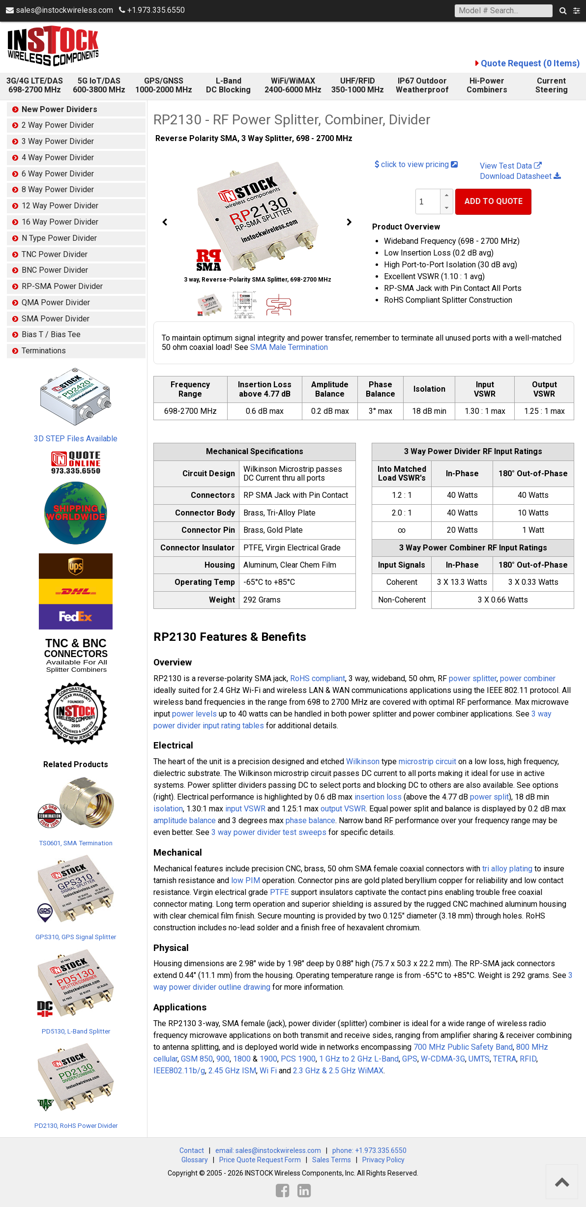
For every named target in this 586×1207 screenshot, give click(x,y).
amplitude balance (184, 820)
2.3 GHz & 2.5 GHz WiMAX (338, 1070)
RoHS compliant (317, 678)
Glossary (194, 1160)
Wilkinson (363, 761)
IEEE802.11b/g (179, 1070)
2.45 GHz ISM (232, 1070)
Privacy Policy (383, 1160)
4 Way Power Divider (58, 157)
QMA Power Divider (56, 302)
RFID (528, 1058)
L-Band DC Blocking (228, 85)
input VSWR (245, 808)
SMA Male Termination (289, 347)
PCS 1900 (298, 1058)
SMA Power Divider (55, 318)
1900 (268, 1058)
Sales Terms (331, 1160)
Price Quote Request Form (260, 1160)
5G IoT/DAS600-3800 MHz (99, 85)
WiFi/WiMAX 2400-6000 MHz (293, 85)
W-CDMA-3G (443, 1058)
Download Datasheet (520, 176)
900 (223, 1058)
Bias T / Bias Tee (51, 334)
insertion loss (378, 797)
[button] (446, 195)
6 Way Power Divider (58, 173)
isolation (168, 808)
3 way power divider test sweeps (268, 832)
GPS (409, 1058)
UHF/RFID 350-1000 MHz (357, 85)
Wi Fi (268, 1070)
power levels (194, 713)
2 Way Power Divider (58, 125)
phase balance (310, 820)
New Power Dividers (59, 109)
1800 (242, 1058)
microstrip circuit (427, 761)
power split (489, 797)
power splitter (473, 678)
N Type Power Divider (59, 238)
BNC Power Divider (55, 270)
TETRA (504, 1058)
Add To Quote (494, 201)
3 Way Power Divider (58, 141)
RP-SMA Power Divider (62, 286)
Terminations (44, 350)
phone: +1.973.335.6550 (369, 1150)
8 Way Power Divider (58, 189)
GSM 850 (197, 1058)
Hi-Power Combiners (487, 85)
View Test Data (511, 166)
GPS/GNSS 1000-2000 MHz (163, 85)
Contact (191, 1150)
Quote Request (530, 63)
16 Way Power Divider (60, 222)
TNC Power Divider (55, 254)
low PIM (245, 880)
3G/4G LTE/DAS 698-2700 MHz (34, 85)
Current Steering (551, 85)
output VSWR (343, 808)
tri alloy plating (507, 868)
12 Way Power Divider (60, 205)
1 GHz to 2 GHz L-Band (359, 1058)
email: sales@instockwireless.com (268, 1150)
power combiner (528, 678)
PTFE (279, 892)
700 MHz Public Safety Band (463, 1047)
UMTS (479, 1058)
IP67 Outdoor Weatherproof (422, 85)
